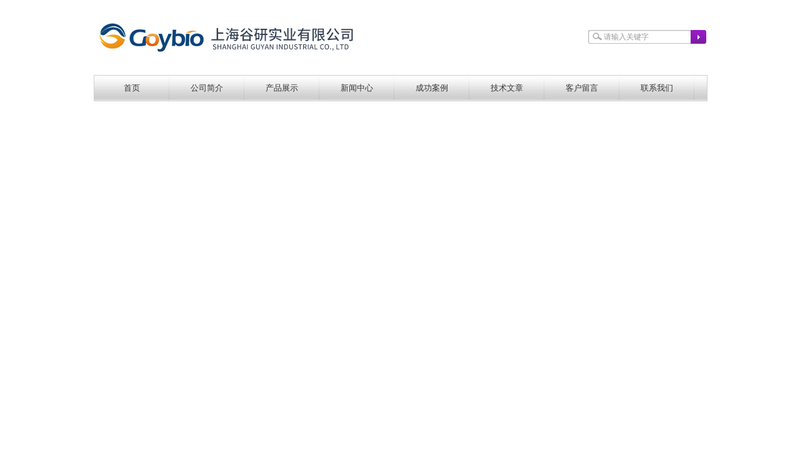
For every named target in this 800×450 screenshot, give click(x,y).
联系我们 (657, 87)
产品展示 (282, 87)
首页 (132, 87)
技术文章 (507, 87)
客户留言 (582, 87)
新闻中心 (357, 87)
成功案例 (432, 87)
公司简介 (207, 87)
